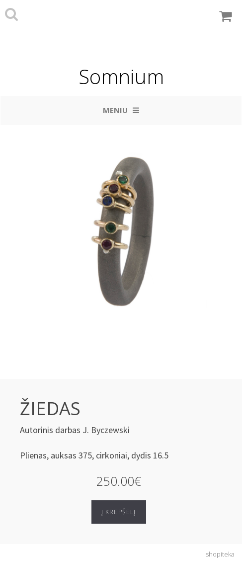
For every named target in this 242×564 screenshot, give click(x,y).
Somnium (121, 76)
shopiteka (220, 554)
